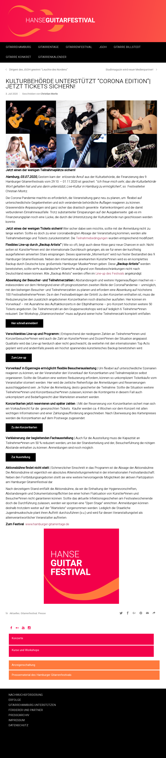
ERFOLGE (14, 700)
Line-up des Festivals (110, 273)
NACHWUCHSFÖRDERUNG (25, 695)
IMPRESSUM (16, 720)
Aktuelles (15, 613)
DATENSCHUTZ (18, 725)
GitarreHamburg (19, 47)
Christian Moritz (49, 93)
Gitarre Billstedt (127, 47)
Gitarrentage (48, 47)
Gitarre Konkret (19, 57)
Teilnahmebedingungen (92, 238)
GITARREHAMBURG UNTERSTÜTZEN (32, 705)
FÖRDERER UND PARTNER (25, 710)
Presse (42, 613)
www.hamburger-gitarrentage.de (47, 524)
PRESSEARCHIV (18, 715)
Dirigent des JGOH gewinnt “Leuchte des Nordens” (38, 69)
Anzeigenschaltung (23, 665)
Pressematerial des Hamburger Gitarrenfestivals (41, 675)
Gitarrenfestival (79, 47)
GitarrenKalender (52, 57)
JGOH (103, 47)
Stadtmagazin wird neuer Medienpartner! (129, 69)
